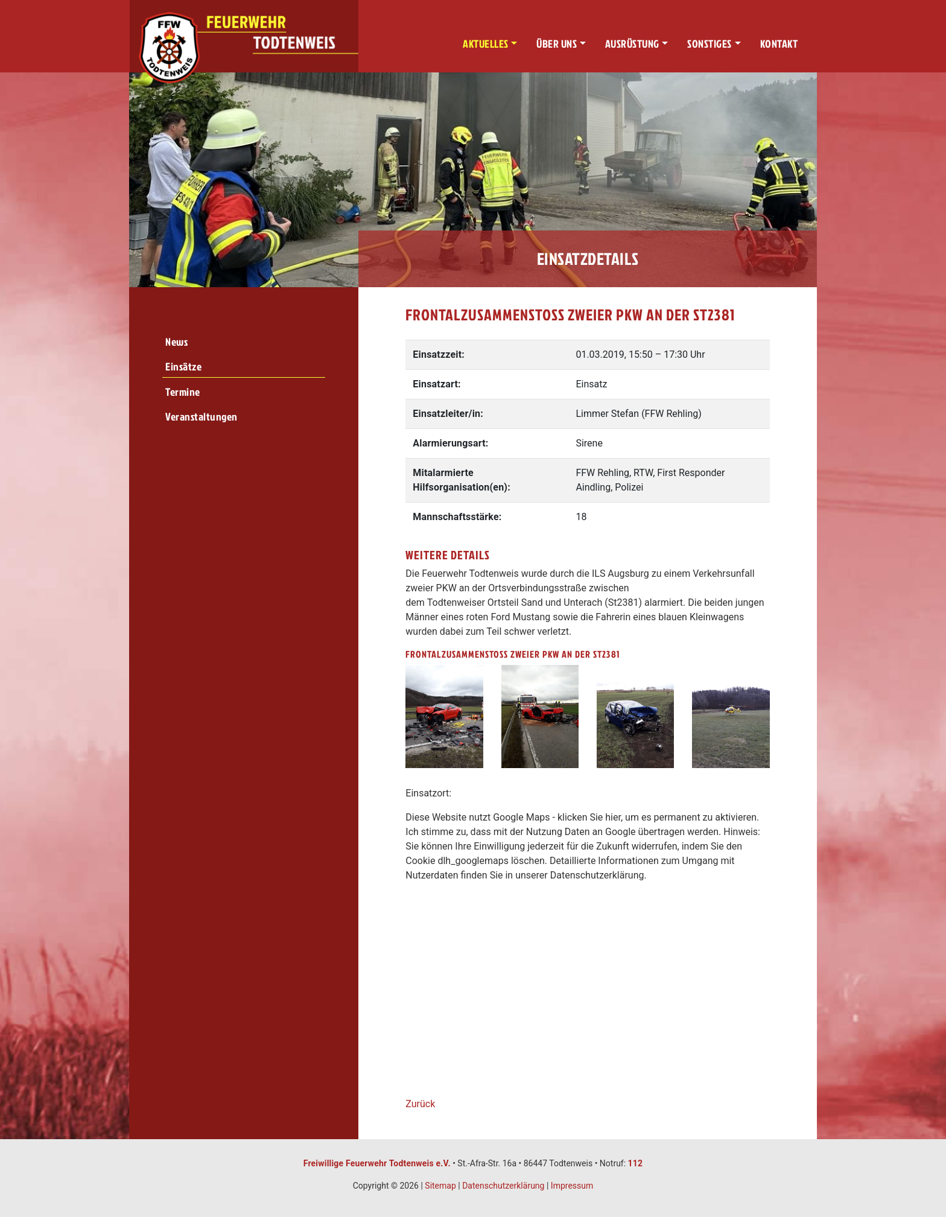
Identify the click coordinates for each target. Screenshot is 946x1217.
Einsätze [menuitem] (183, 366)
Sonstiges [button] (709, 43)
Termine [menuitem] (182, 391)
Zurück (420, 1104)
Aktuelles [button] (486, 43)
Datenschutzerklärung (503, 1185)
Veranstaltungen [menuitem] (201, 416)
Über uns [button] (556, 43)
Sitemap (440, 1185)
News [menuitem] (176, 341)
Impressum (572, 1185)
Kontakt (779, 43)
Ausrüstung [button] (632, 43)
